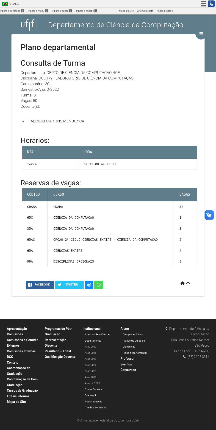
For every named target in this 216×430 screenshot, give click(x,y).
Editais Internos (18, 396)
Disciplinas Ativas (133, 334)
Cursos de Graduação (22, 390)
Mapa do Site (126, 10)
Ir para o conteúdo (12, 10)
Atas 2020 (91, 365)
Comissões (15, 334)
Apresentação (17, 329)
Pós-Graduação (93, 401)
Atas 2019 (91, 358)
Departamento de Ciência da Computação (115, 25)
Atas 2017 (91, 346)
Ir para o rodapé (86, 10)
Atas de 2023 (92, 383)
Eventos (126, 364)
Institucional (91, 329)
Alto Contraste (145, 10)
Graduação (91, 395)
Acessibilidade (165, 10)
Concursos (128, 370)
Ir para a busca (62, 10)
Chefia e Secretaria (95, 407)
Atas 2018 (91, 352)
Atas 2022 (91, 377)
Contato (12, 362)
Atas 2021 (91, 371)
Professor (127, 358)
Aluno (124, 329)
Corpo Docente (93, 389)
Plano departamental (135, 352)
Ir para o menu (38, 10)
